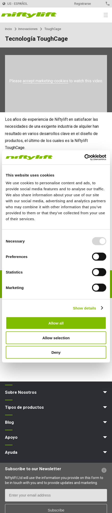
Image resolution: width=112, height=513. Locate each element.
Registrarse (82, 4)
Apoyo (11, 437)
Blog (9, 422)
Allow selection (56, 338)
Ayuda (11, 452)
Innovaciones (28, 29)
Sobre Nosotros (20, 392)
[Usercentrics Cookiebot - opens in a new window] (84, 157)
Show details (84, 308)
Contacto (99, 3)
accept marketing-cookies (45, 80)
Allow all (56, 323)
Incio (8, 29)
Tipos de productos (24, 407)
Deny (56, 352)
